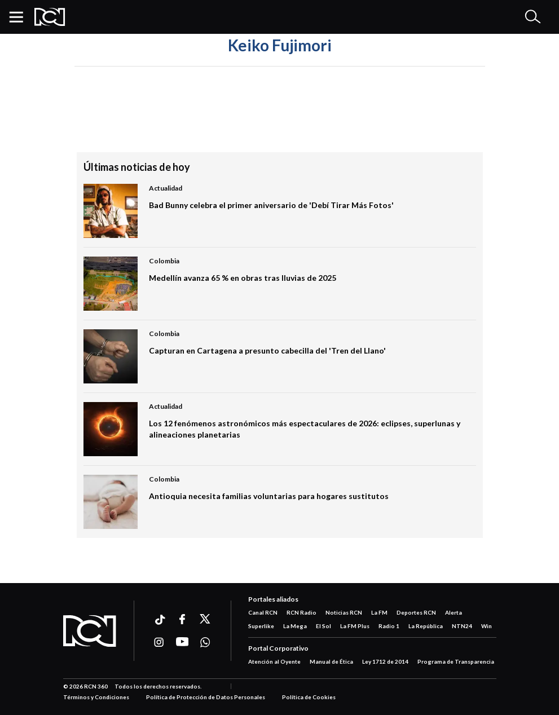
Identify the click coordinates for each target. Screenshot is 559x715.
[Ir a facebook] (182, 619)
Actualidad (165, 188)
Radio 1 (388, 626)
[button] (20, 17)
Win (486, 626)
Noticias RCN (343, 612)
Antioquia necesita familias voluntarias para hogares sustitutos (269, 496)
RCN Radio (301, 612)
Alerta (453, 612)
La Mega (295, 626)
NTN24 (462, 626)
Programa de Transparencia (455, 661)
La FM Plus (354, 626)
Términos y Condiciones (96, 697)
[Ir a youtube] (182, 642)
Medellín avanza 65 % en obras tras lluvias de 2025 (242, 278)
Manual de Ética (331, 661)
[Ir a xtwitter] (206, 619)
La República (425, 626)
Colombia (164, 261)
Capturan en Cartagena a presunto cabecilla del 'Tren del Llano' (267, 350)
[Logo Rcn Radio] (49, 17)
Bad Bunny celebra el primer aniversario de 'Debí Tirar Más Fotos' (271, 205)
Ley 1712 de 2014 (385, 661)
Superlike (261, 626)
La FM (379, 612)
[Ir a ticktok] (159, 621)
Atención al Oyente (274, 661)
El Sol (323, 626)
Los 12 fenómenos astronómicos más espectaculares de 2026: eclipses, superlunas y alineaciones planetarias (304, 428)
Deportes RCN (416, 612)
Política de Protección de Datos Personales (205, 697)
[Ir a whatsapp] (206, 642)
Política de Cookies (309, 697)
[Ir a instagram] (159, 642)
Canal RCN (263, 612)
